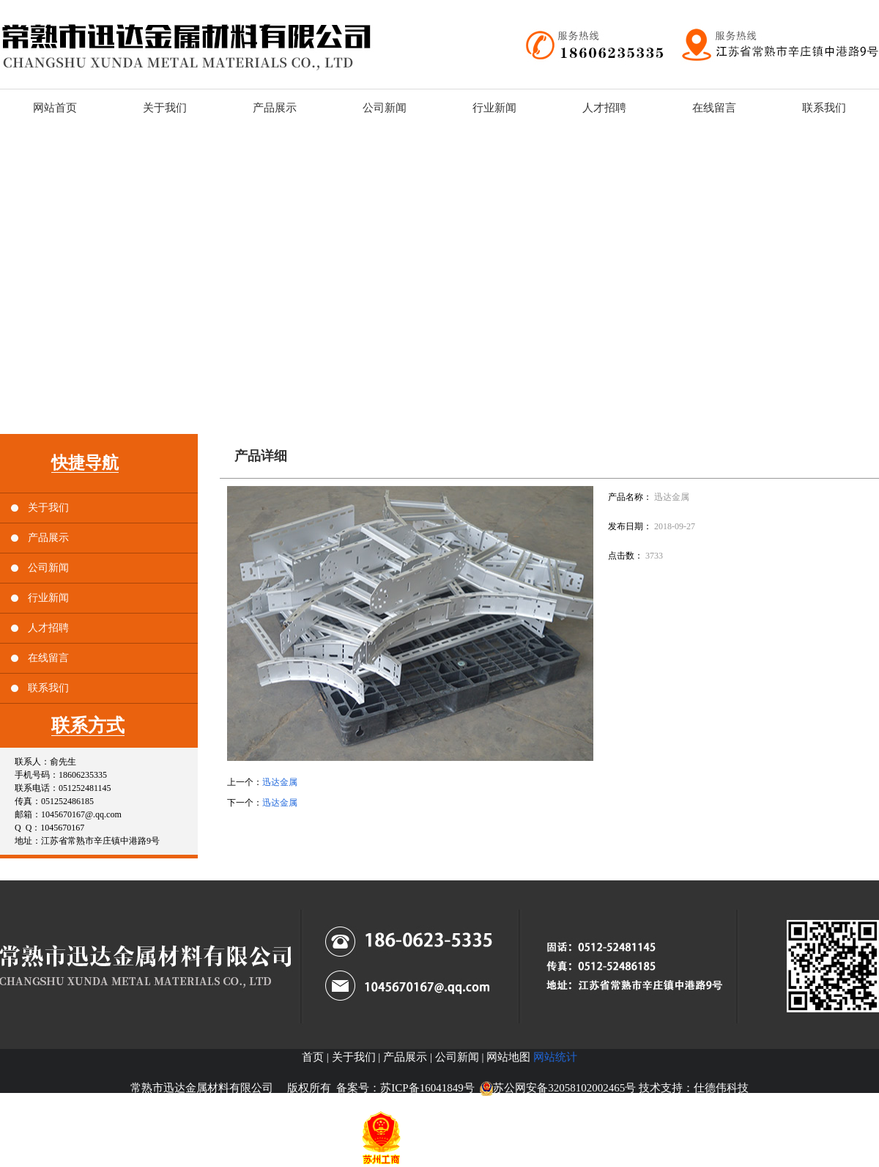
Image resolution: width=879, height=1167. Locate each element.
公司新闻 (48, 567)
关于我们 (48, 507)
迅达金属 (279, 782)
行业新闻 (48, 597)
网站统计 (555, 1057)
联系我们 (48, 687)
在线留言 (48, 657)
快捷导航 (85, 463)
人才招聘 (48, 627)
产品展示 (48, 537)
